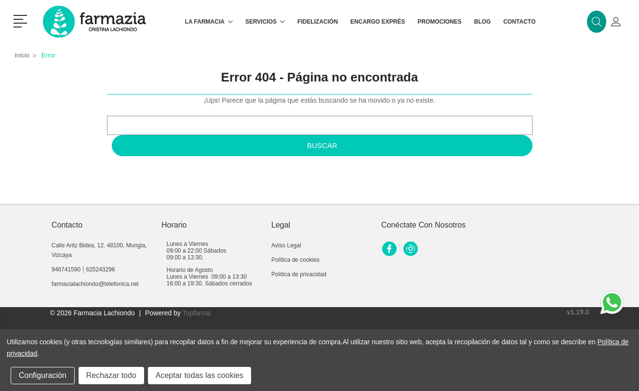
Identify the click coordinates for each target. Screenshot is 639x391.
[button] (21, 20)
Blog (482, 21)
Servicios (265, 21)
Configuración (43, 375)
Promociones (439, 21)
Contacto (519, 21)
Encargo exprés (377, 21)
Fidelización (317, 21)
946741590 (66, 269)
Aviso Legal (286, 245)
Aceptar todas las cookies (199, 375)
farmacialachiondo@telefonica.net (95, 284)
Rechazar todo (111, 375)
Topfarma (197, 313)
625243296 (100, 269)
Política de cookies (295, 259)
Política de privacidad (298, 274)
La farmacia (209, 21)
